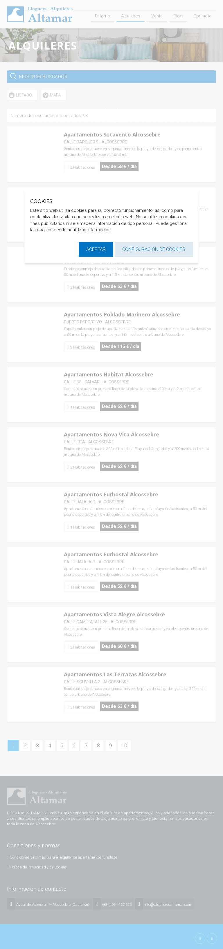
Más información (94, 229)
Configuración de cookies (153, 249)
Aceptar (96, 249)
